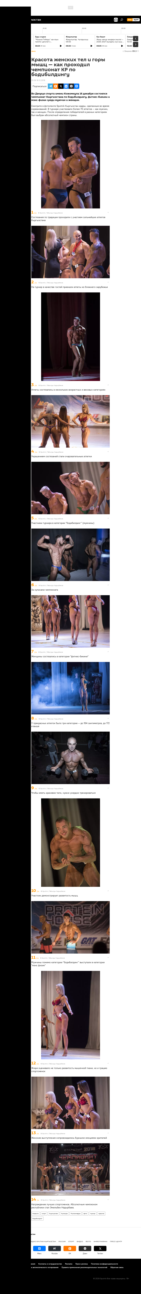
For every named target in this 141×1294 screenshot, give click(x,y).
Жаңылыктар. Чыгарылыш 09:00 (77, 40)
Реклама (68, 1264)
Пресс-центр (116, 1241)
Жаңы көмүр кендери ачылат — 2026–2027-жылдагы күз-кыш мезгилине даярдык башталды (109, 41)
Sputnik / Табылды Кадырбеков (51, 213)
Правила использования (25, 1264)
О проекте (7, 1264)
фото (85, 1214)
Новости (35, 1214)
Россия (62, 1241)
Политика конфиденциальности (104, 1264)
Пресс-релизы (81, 1264)
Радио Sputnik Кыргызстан (43, 1241)
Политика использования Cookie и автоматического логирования (30, 1267)
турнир (92, 1214)
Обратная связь (116, 1267)
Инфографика (100, 1241)
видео (80, 1241)
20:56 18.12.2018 (38, 80)
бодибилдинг (37, 1218)
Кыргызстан (53, 1214)
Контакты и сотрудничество (50, 1264)
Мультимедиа (75, 1214)
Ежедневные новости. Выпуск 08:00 (17, 40)
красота (101, 1214)
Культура (64, 1214)
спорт (44, 1214)
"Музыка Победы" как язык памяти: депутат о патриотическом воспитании (47, 41)
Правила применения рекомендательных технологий (84, 1267)
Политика (22, 1241)
